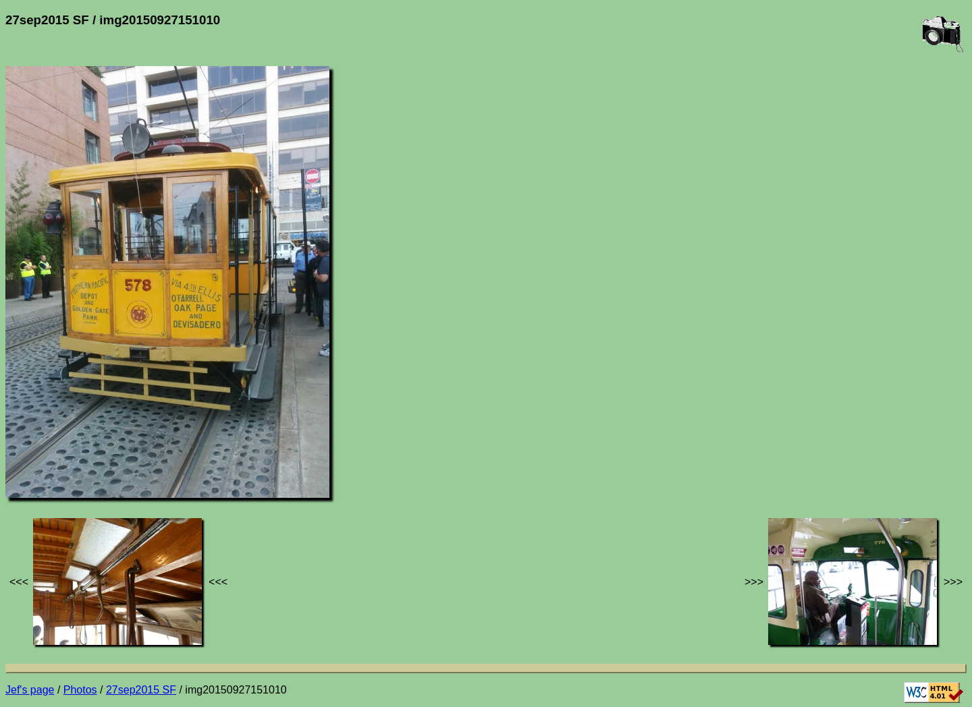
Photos (80, 690)
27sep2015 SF (141, 690)
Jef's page (29, 690)
